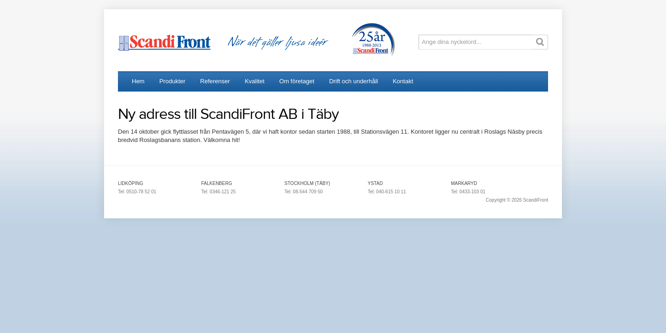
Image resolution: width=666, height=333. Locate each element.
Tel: (122, 191)
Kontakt (403, 81)
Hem (138, 81)
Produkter (172, 81)
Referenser (215, 81)
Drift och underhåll (353, 81)
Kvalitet (255, 81)
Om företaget (296, 81)
